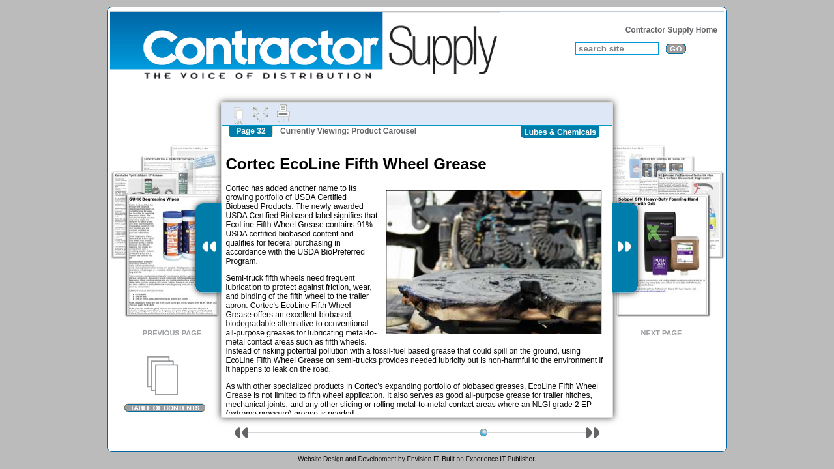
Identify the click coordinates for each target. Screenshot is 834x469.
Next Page (661, 333)
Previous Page (172, 333)
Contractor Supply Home (671, 30)
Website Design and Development (347, 458)
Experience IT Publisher (499, 458)
